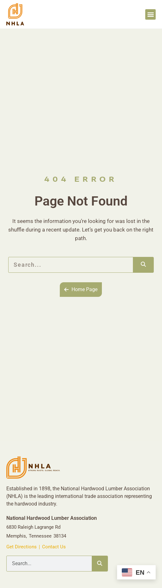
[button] (150, 14)
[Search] (143, 264)
